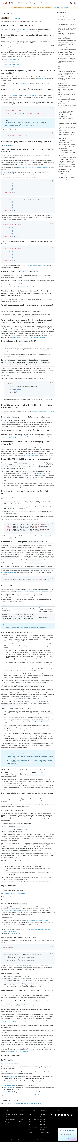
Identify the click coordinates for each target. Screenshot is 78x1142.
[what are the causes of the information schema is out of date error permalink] (50, 770)
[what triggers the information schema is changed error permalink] (46, 686)
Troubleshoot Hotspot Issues (43, 1095)
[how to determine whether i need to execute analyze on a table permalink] (49, 1001)
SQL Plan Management (10, 572)
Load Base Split (8, 1087)
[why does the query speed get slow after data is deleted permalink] (51, 430)
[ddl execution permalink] (15, 585)
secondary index (6, 31)
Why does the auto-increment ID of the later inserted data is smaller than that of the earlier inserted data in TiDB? (67, 60)
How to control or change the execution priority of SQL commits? (66, 98)
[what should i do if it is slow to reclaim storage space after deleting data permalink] (14, 444)
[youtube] (71, 1114)
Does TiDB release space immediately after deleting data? (67, 82)
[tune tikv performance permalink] (19, 1100)
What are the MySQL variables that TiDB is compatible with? (66, 37)
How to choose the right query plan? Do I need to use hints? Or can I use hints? (67, 30)
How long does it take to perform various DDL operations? (67, 112)
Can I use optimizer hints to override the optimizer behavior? (67, 106)
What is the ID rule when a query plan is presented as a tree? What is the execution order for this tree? (67, 163)
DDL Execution (61, 109)
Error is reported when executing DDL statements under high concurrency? (67, 129)
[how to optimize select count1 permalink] (29, 903)
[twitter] (55, 1114)
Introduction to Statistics (11, 900)
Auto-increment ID (18, 337)
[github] (52, 1114)
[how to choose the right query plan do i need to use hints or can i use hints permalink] (15, 73)
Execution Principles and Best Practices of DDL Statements (34, 591)
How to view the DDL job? (65, 150)
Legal (41, 1139)
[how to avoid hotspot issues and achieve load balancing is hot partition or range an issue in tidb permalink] (18, 1068)
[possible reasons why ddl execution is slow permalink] (33, 632)
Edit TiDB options (63, 173)
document (13, 910)
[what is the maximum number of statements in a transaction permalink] (2, 307)
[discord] (68, 1114)
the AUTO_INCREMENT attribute (35, 337)
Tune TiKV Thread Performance (33, 929)
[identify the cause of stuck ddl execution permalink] (32, 861)
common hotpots (35, 1071)
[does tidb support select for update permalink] (39, 271)
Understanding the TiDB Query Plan (18, 1051)
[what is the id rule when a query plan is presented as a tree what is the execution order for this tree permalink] (23, 1011)
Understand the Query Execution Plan (14, 893)
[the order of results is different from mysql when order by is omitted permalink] (11, 152)
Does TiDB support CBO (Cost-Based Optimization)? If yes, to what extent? (68, 154)
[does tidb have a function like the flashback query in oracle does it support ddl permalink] (21, 407)
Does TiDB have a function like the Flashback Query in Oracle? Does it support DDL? (66, 78)
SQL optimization (62, 138)
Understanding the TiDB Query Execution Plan (14, 1022)
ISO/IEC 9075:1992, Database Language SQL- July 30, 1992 (34, 167)
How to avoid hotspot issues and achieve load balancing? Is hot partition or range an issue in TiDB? (67, 177)
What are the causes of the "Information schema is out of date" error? (68, 123)
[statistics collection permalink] (16, 897)
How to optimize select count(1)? (67, 144)
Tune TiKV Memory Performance (32, 1103)
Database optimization (63, 171)
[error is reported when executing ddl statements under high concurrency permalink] (2, 795)
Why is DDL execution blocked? (67, 132)
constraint (19, 29)
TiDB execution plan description (67, 140)
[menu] (3, 3)
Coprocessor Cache (15, 933)
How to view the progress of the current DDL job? (67, 147)
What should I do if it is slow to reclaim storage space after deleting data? (66, 91)
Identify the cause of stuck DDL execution (67, 135)
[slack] (65, 1114)
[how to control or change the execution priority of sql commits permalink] (11, 493)
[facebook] (62, 1114)
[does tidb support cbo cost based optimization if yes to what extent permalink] (2, 992)
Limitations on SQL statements (39, 401)
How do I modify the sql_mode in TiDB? (66, 65)
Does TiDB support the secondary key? (66, 20)
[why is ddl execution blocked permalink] (25, 810)
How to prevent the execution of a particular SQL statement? (66, 34)
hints (52, 570)
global (25, 497)
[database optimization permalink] (22, 1055)
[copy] (53, 108)
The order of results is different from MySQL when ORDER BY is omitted (67, 41)
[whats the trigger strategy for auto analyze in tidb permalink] (49, 542)
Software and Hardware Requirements (37, 920)
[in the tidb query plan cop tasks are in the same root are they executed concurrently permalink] (12, 1027)
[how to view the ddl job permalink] (20, 973)
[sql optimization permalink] (17, 886)
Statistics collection (64, 142)
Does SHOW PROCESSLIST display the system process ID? (66, 95)
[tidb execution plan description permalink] (25, 890)
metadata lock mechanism (33, 701)
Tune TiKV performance (65, 181)
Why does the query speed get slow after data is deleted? (67, 86)
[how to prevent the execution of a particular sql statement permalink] (2, 91)
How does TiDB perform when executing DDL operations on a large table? (67, 24)
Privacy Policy (33, 1139)
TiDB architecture (41, 473)
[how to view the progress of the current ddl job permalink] (37, 937)
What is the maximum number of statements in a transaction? (66, 55)
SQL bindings (13, 95)
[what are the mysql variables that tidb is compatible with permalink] (53, 142)
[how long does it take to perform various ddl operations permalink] (43, 595)
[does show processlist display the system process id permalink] (52, 459)
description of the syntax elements (22, 287)
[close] (75, 1130)
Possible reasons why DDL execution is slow (65, 115)
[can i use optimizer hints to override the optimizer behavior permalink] (54, 567)
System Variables (8, 145)
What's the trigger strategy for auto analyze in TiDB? (66, 102)
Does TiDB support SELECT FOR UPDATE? (66, 45)
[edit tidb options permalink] (14, 1060)
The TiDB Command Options (12, 1063)
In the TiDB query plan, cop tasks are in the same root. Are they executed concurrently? (67, 168)
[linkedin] (58, 1114)
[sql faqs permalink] (14, 13)
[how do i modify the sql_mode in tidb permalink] (37, 341)
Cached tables (8, 1092)
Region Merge (25, 436)
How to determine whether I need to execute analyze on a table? (67, 158)
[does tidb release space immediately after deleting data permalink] (52, 417)
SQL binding (23, 83)
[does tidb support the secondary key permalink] (35, 25)
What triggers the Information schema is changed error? (66, 119)
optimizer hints (42, 78)
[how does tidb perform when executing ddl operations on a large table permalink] (12, 37)
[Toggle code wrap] (51, 108)
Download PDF (61, 12)
